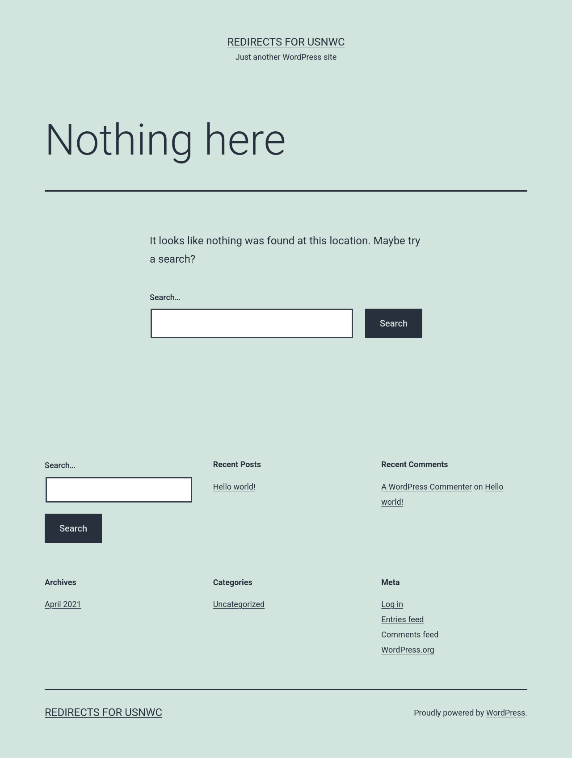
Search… (165, 297)
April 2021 (63, 604)
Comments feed (409, 634)
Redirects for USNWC (286, 42)
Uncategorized (239, 604)
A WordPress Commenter (426, 486)
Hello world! (234, 486)
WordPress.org (407, 649)
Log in (392, 604)
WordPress (505, 712)
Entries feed (402, 619)
